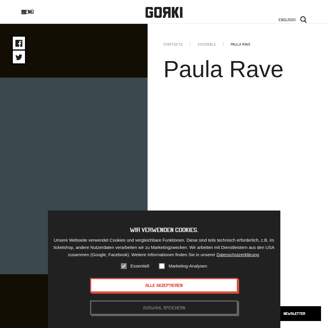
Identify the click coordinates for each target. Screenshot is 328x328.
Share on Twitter (18, 57)
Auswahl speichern (164, 309)
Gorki (164, 12)
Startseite (173, 44)
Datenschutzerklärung (237, 256)
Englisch (287, 19)
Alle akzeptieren (164, 287)
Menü (31, 12)
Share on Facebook (18, 43)
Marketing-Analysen (188, 267)
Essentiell (139, 267)
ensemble (207, 44)
